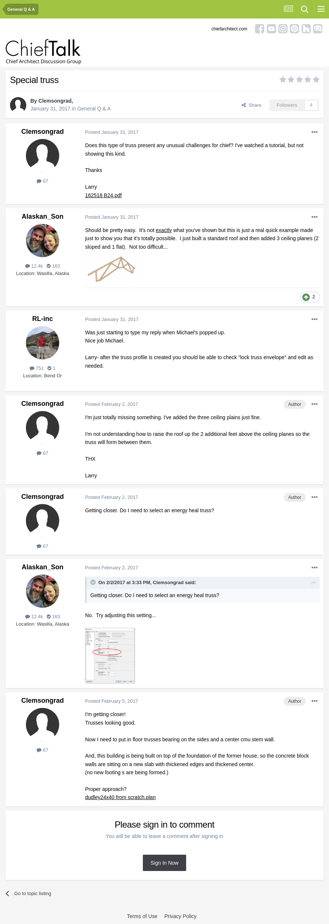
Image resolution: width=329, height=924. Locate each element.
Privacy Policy (180, 916)
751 (37, 368)
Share (251, 105)
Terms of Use (142, 916)
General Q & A (94, 109)
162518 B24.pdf (103, 195)
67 (42, 181)
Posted (112, 132)
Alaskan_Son (42, 216)
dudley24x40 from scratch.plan (120, 797)
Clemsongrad (54, 101)
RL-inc (42, 318)
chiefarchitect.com (229, 29)
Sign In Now (164, 863)
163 (53, 266)
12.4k (34, 266)
